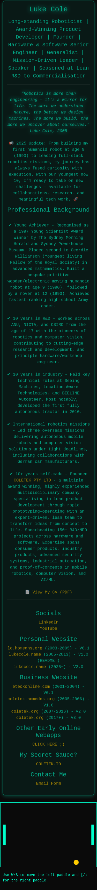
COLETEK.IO (48, 763)
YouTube (48, 628)
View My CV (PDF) (52, 592)
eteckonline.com (31, 686)
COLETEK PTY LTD (32, 480)
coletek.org (25, 711)
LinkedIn (48, 622)
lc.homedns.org (25, 648)
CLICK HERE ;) (48, 744)
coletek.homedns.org (31, 698)
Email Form (48, 783)
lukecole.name (25, 654)
